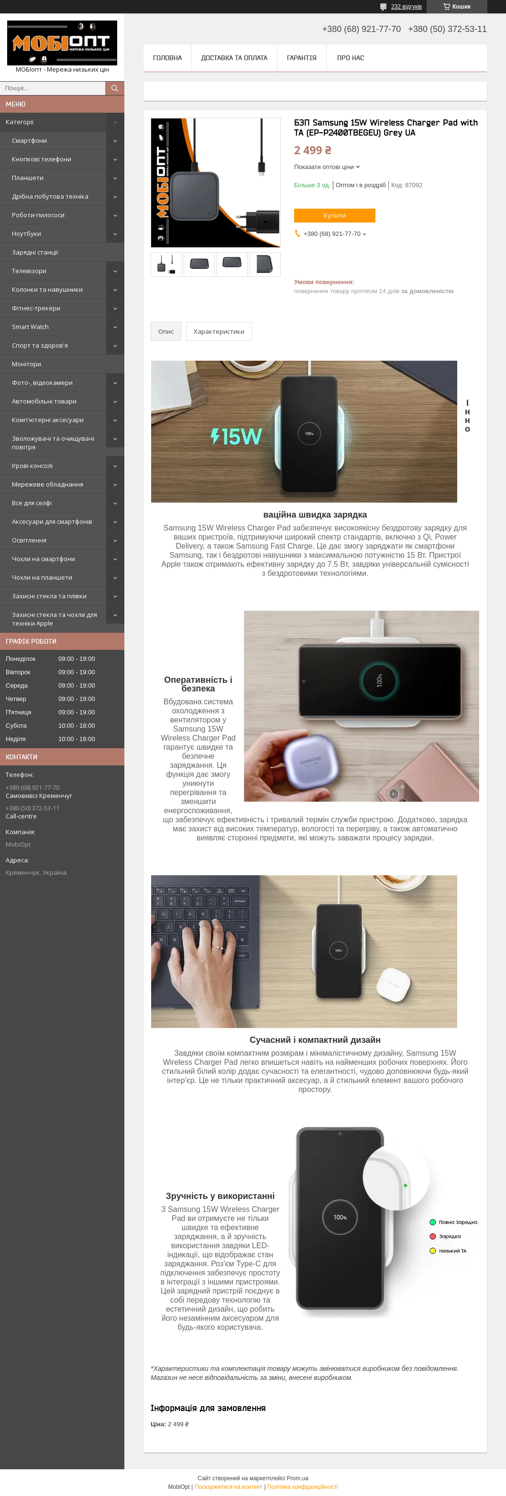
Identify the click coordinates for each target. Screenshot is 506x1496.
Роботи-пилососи (38, 215)
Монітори (26, 364)
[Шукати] (114, 88)
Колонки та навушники (47, 289)
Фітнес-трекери (36, 308)
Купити (335, 215)
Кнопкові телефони (41, 159)
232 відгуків (406, 6)
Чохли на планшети (42, 577)
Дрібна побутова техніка (50, 196)
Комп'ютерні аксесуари (48, 419)
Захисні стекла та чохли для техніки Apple (54, 618)
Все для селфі (32, 503)
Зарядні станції (35, 252)
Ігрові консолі (32, 465)
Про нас (350, 58)
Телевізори (29, 270)
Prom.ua (297, 1478)
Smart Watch (30, 326)
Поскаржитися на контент (229, 1487)
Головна (167, 58)
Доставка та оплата (234, 58)
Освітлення (29, 540)
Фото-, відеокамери (42, 382)
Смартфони (29, 140)
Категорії (19, 121)
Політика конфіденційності (302, 1487)
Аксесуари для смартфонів (52, 521)
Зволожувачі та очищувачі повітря (53, 442)
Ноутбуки (26, 233)
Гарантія (302, 58)
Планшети (28, 177)
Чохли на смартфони (43, 558)
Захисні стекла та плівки (49, 596)
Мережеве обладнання (47, 484)
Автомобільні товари (44, 401)
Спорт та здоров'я (40, 345)
